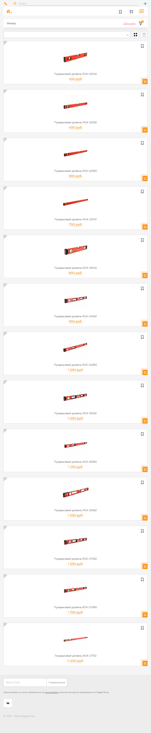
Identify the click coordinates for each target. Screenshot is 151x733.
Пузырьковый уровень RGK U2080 (75, 170)
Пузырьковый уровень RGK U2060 (75, 122)
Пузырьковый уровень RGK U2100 (75, 219)
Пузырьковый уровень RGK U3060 (75, 510)
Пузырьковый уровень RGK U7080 (75, 607)
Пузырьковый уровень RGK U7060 (75, 558)
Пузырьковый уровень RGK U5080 (75, 461)
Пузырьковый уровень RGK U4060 (75, 316)
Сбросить (129, 23)
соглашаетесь (51, 692)
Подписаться (57, 682)
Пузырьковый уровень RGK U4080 (75, 364)
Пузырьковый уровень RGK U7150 (76, 655)
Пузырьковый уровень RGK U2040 (75, 73)
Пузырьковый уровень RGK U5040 (75, 267)
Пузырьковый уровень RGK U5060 (75, 413)
